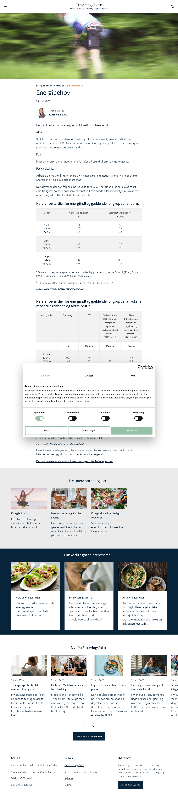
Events (68, 784)
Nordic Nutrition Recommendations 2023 (62, 288)
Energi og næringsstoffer (48, 85)
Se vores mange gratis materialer (81, 771)
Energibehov (77, 85)
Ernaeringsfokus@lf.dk (22, 784)
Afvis (46, 430)
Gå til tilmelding (130, 784)
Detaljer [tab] (89, 375)
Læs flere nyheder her (89, 736)
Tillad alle (132, 430)
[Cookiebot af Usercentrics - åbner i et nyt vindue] (140, 367)
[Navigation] (5, 6)
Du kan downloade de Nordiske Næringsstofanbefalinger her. (74, 461)
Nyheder (69, 778)
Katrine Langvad (58, 114)
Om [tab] (133, 375)
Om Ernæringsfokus (74, 765)
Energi (65, 85)
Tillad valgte (89, 430)
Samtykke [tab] (45, 375)
